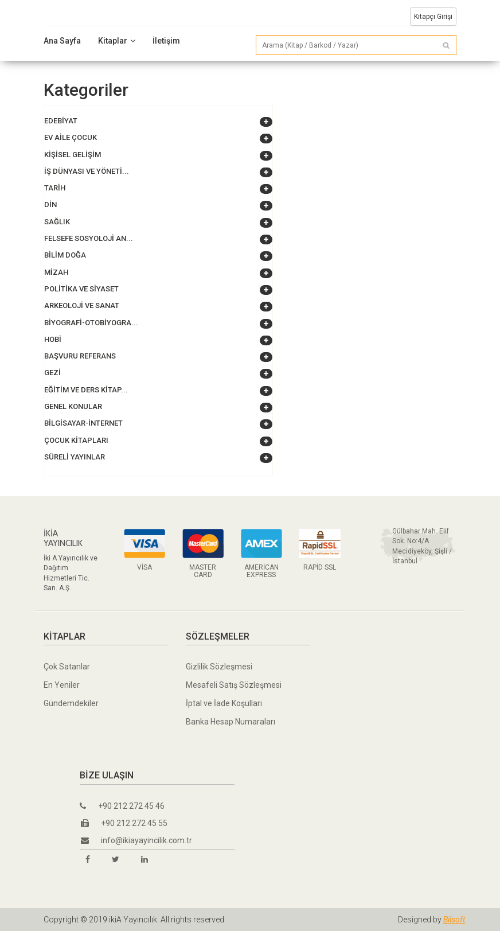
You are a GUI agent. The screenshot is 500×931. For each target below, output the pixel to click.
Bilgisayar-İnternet (83, 423)
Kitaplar (116, 40)
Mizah (56, 272)
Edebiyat (60, 120)
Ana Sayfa (62, 40)
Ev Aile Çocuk (70, 137)
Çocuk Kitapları (76, 440)
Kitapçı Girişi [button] (433, 17)
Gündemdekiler (71, 703)
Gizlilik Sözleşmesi (219, 666)
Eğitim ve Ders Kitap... (86, 389)
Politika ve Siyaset (81, 289)
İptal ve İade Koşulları (224, 703)
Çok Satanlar (67, 666)
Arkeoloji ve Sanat (81, 305)
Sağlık (57, 221)
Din (50, 204)
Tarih (54, 188)
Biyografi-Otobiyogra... (91, 322)
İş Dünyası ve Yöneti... (86, 171)
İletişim (166, 40)
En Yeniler (62, 685)
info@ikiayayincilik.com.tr (136, 840)
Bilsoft (454, 919)
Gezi (52, 372)
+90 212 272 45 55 (124, 823)
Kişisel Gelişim (72, 154)
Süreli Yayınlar (74, 457)
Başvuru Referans (80, 356)
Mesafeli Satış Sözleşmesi (234, 685)
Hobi (52, 339)
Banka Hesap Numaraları (230, 721)
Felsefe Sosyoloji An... (88, 238)
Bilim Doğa (65, 255)
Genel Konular (73, 406)
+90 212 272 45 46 (122, 806)
